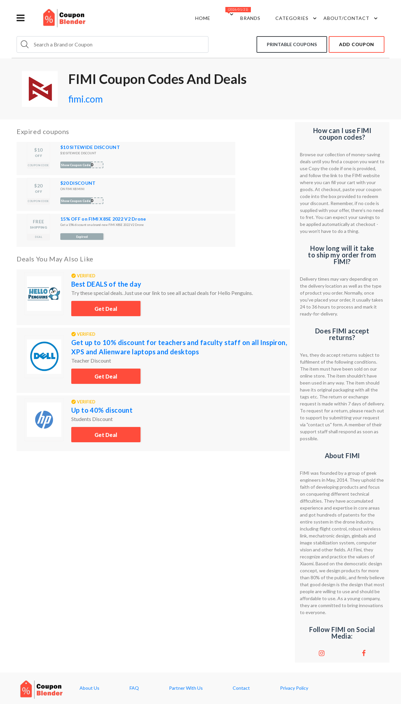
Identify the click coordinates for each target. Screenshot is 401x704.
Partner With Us (186, 688)
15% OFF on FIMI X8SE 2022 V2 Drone (103, 219)
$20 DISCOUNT (77, 183)
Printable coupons (292, 44)
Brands (250, 18)
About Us (89, 688)
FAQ (134, 688)
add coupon (356, 44)
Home (202, 18)
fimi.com (85, 99)
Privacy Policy (294, 688)
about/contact (351, 18)
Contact (241, 688)
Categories (296, 18)
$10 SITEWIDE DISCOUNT (90, 147)
